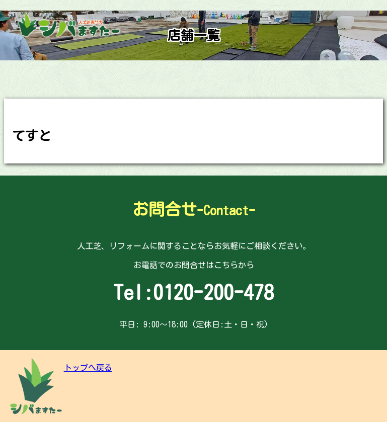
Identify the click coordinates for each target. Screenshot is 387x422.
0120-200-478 (213, 292)
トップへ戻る (88, 368)
